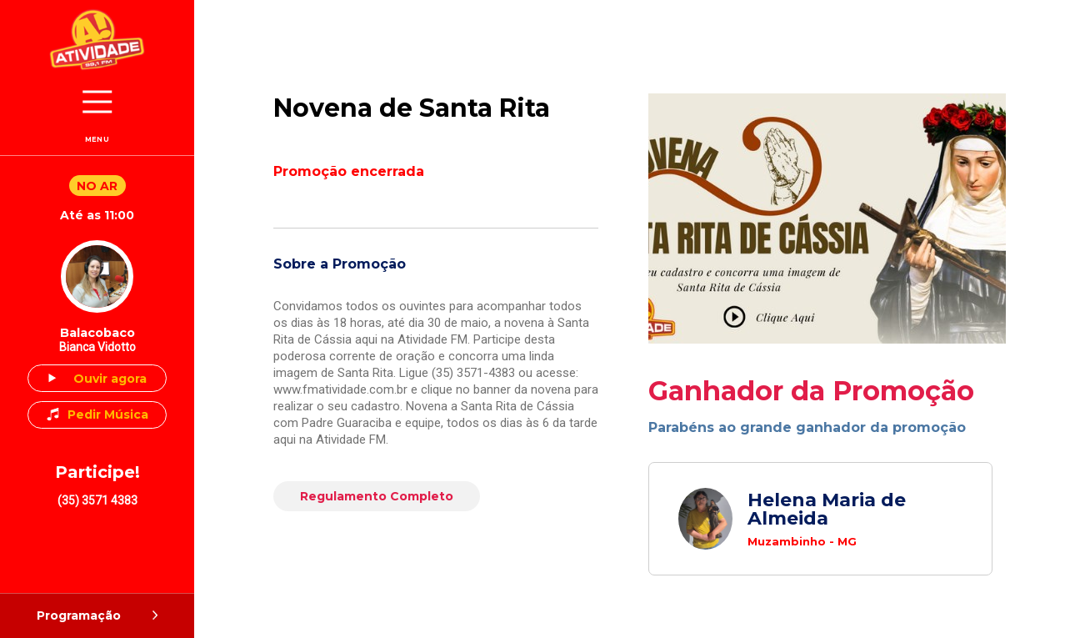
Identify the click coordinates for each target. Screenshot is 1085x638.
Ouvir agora (110, 378)
